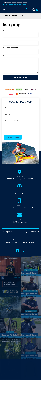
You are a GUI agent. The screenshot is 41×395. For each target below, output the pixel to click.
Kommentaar (8, 56)
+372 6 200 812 (11, 208)
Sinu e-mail (7, 39)
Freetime (6, 16)
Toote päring (17, 16)
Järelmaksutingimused (10, 242)
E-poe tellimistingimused (11, 239)
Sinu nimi (6, 30)
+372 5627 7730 (27, 208)
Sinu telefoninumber (11, 47)
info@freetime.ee (19, 222)
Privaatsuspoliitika (27, 239)
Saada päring (20, 78)
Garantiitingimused (28, 242)
